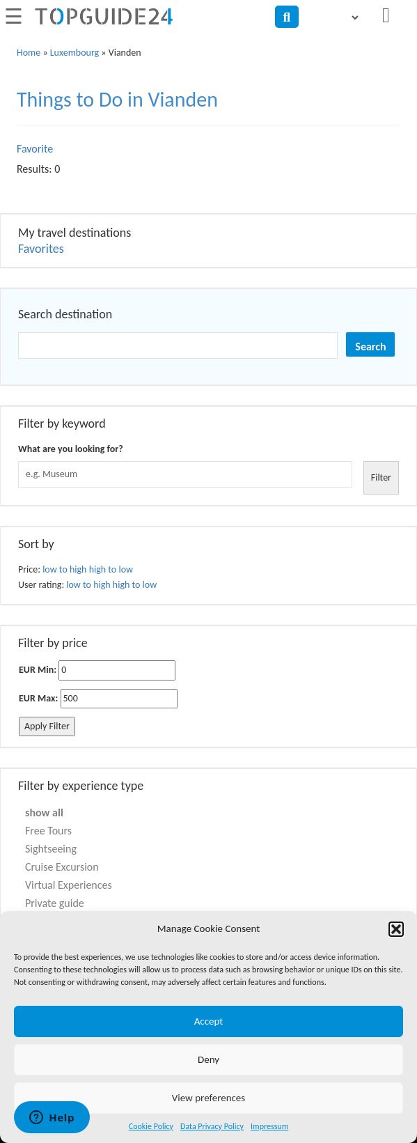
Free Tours (48, 830)
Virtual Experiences (68, 885)
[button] (396, 929)
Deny (208, 1059)
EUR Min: (37, 670)
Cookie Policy (151, 1126)
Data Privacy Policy (212, 1126)
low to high (64, 569)
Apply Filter (47, 726)
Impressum (269, 1126)
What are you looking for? (70, 449)
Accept (208, 1021)
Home (28, 53)
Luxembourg (74, 53)
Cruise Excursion (62, 866)
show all (44, 812)
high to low (111, 569)
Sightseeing (51, 848)
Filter (381, 477)
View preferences (208, 1097)
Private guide (54, 903)
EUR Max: (38, 698)
